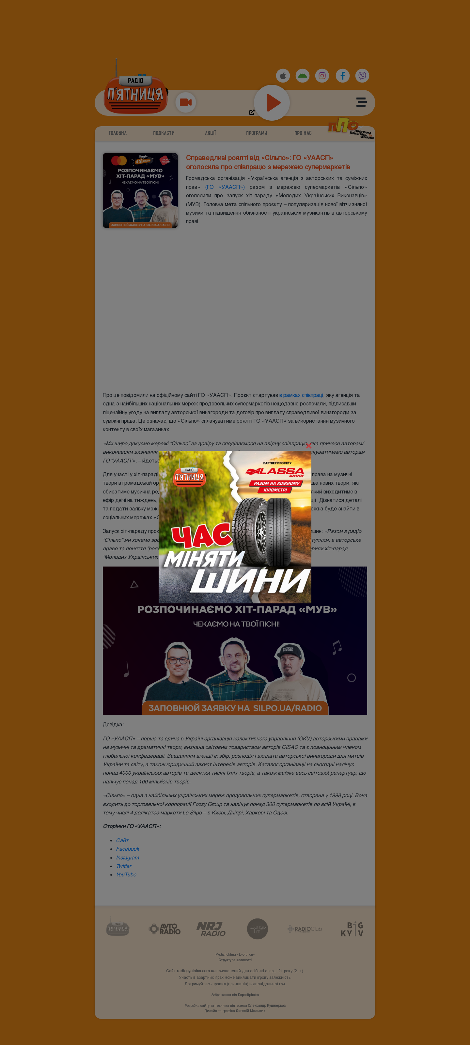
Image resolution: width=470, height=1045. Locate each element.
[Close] (309, 446)
